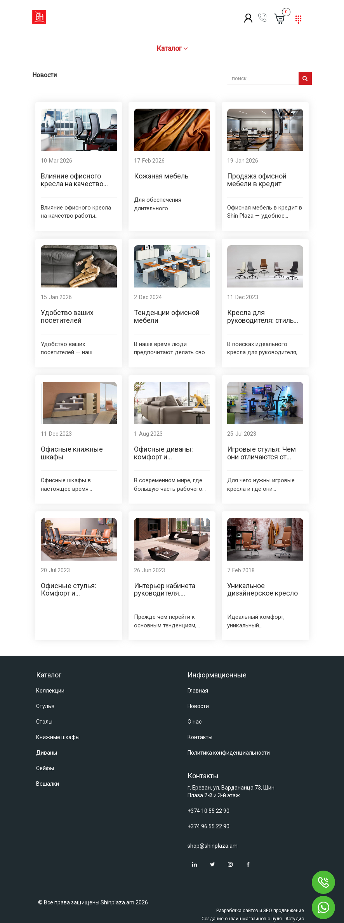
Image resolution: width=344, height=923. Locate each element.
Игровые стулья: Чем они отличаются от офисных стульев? (261, 457)
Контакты (200, 737)
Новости (198, 706)
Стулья (45, 706)
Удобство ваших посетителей (67, 316)
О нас (195, 722)
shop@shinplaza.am (213, 846)
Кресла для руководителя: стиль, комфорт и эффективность (261, 323)
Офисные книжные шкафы (72, 453)
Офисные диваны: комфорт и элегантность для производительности (168, 460)
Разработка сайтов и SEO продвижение (260, 910)
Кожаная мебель (161, 176)
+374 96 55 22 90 (208, 826)
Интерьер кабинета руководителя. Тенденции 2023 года (168, 593)
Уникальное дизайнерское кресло (262, 589)
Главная (198, 690)
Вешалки (47, 784)
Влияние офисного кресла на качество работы (72, 184)
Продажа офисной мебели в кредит (257, 180)
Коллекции (50, 690)
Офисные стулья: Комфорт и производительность (74, 593)
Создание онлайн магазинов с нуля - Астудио (253, 918)
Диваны (46, 753)
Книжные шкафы (58, 737)
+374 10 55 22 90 (208, 811)
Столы (44, 722)
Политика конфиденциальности (229, 753)
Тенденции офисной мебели (167, 316)
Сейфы (45, 768)
